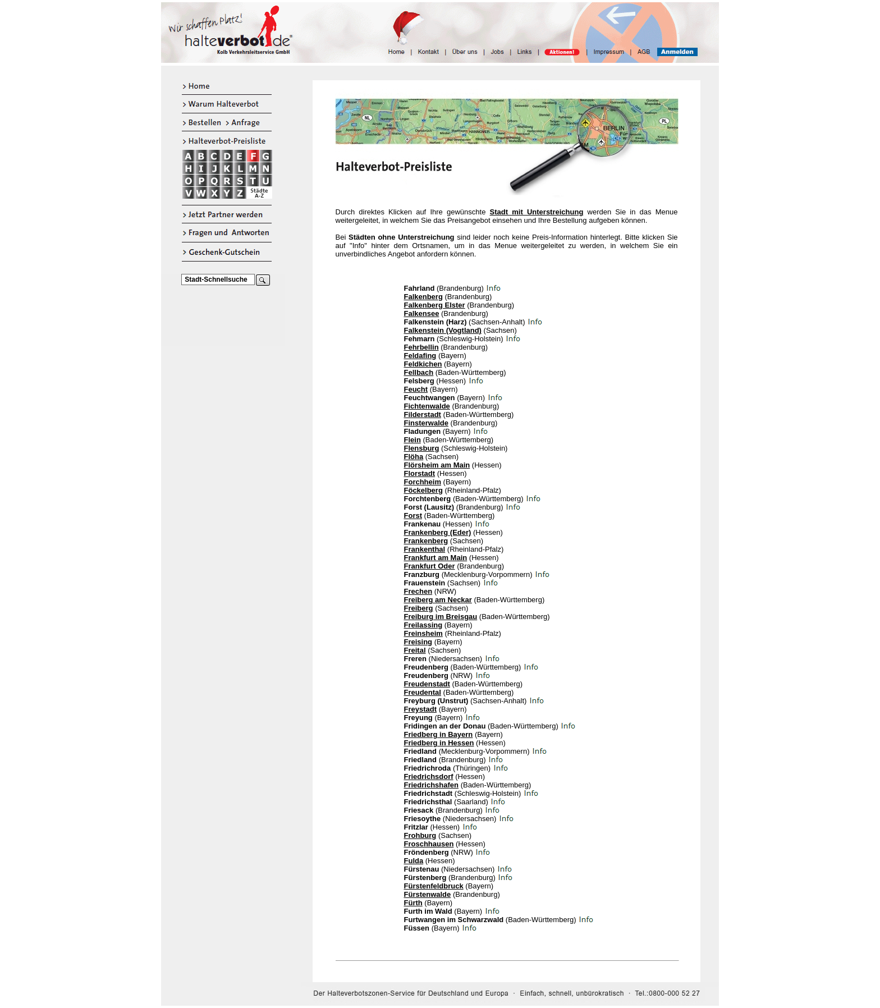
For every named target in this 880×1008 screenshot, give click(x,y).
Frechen (418, 591)
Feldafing (420, 355)
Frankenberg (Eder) (437, 532)
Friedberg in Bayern (438, 734)
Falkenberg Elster (434, 305)
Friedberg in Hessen (439, 743)
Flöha (414, 456)
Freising (418, 642)
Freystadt (420, 709)
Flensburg (421, 448)
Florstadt (420, 473)
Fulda (414, 860)
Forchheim (422, 482)
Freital (415, 650)
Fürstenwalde (427, 894)
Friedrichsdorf (428, 776)
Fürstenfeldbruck (434, 886)
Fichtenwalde (427, 406)
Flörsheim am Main (437, 465)
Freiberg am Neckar (438, 599)
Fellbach (419, 372)
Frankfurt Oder (429, 566)
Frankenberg (426, 541)
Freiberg (418, 608)
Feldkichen (423, 364)
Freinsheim (423, 633)
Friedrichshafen (431, 785)
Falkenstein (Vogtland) (443, 330)
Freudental (422, 692)
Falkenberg (423, 296)
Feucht (416, 389)
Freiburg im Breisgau (441, 616)
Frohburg (420, 835)
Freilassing (423, 625)
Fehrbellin (421, 347)
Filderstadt (422, 414)
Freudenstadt (427, 684)
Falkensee (421, 313)
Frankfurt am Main (435, 557)
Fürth (413, 903)
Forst (413, 515)
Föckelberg (423, 490)
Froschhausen (429, 844)
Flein (412, 440)
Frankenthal (425, 549)
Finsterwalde (426, 423)
